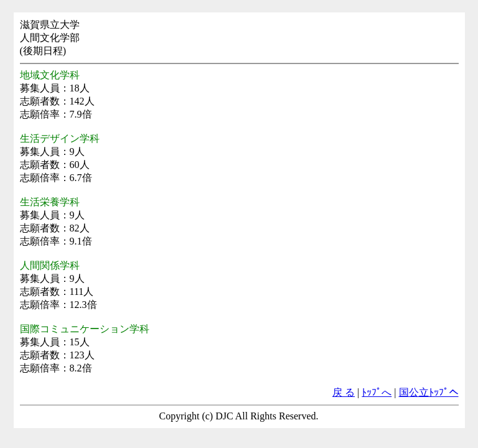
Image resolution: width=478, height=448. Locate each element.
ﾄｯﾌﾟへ (376, 392)
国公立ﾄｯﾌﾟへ (429, 392)
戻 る (343, 392)
